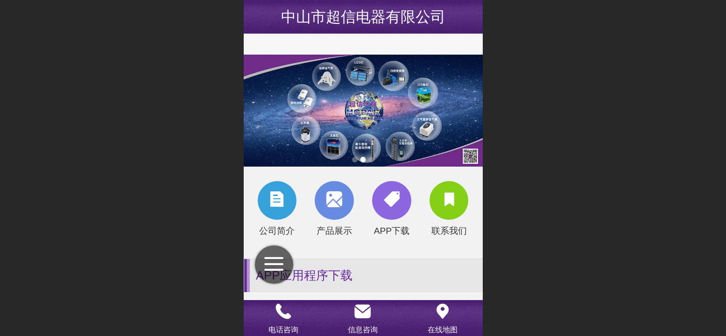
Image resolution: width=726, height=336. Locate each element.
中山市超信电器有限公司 (363, 16)
